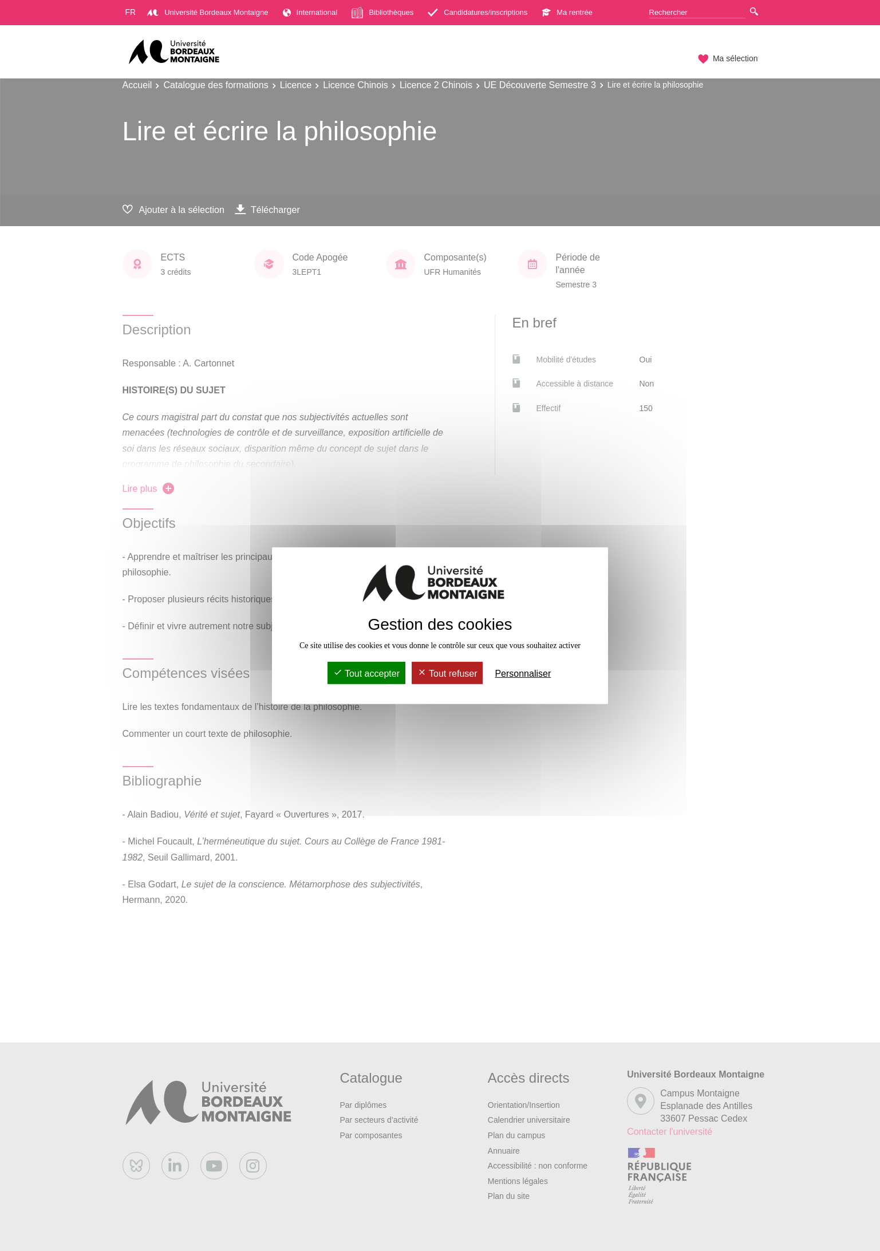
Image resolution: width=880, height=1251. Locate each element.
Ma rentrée (567, 12)
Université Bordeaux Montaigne (207, 12)
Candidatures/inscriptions (477, 12)
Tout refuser (447, 673)
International (310, 12)
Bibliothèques (382, 12)
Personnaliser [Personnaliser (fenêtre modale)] (523, 673)
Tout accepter (366, 673)
